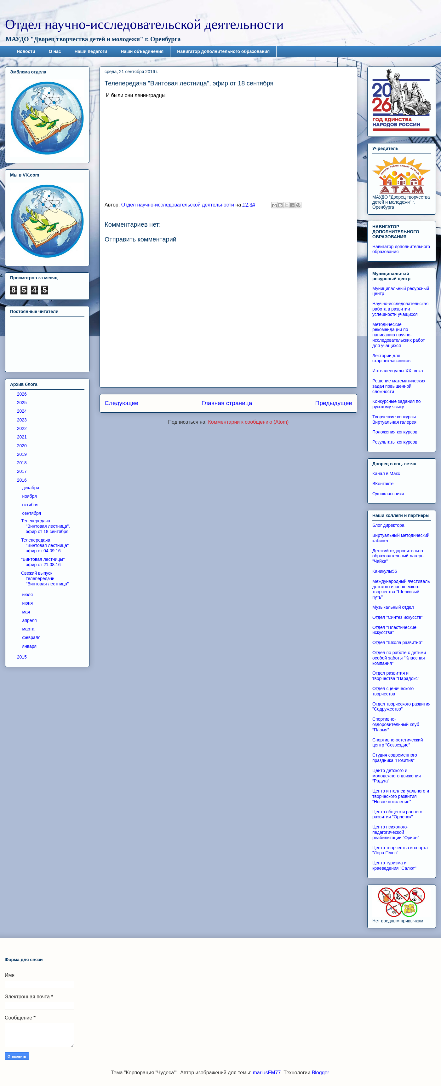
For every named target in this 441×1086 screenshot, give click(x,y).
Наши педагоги (91, 51)
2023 (22, 419)
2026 (22, 394)
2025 (22, 402)
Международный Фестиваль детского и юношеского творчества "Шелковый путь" (401, 589)
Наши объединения (142, 51)
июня (28, 603)
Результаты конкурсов (394, 441)
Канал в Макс (386, 473)
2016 (22, 480)
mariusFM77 (267, 1072)
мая (26, 611)
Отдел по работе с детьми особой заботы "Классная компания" (399, 658)
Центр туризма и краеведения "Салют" (394, 865)
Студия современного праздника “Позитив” (394, 757)
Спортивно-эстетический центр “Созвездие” (397, 742)
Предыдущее (333, 403)
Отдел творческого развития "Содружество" (401, 706)
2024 (22, 411)
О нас (55, 51)
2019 (22, 454)
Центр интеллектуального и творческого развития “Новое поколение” (400, 796)
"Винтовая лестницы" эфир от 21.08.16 (43, 562)
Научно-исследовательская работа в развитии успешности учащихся (400, 309)
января (29, 646)
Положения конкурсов (394, 431)
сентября (32, 513)
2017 (22, 471)
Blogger (320, 1072)
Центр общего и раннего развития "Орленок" (397, 814)
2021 (22, 436)
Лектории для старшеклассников (391, 358)
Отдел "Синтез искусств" (397, 617)
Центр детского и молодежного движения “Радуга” (396, 776)
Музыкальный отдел (393, 607)
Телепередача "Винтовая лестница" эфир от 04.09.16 (45, 545)
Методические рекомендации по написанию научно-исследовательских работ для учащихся (398, 335)
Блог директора (388, 525)
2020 (22, 445)
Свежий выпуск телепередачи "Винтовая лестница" (45, 578)
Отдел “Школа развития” (397, 642)
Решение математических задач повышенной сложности (398, 386)
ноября (30, 496)
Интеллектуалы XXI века (397, 370)
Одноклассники (388, 493)
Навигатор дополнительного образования (223, 51)
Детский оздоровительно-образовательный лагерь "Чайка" (398, 556)
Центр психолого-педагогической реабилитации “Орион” (395, 832)
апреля (30, 620)
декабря (31, 487)
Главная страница (226, 403)
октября (30, 504)
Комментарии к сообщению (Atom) (248, 422)
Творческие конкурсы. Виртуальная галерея (394, 419)
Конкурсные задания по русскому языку (396, 404)
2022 (22, 428)
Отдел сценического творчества (393, 691)
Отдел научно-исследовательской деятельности (144, 24)
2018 (22, 462)
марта (29, 628)
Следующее (121, 403)
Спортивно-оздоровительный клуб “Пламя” (395, 724)
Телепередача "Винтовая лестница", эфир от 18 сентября (45, 526)
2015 (22, 656)
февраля (32, 637)
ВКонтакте (382, 483)
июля (28, 594)
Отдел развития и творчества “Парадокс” (395, 676)
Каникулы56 (384, 571)
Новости (26, 51)
